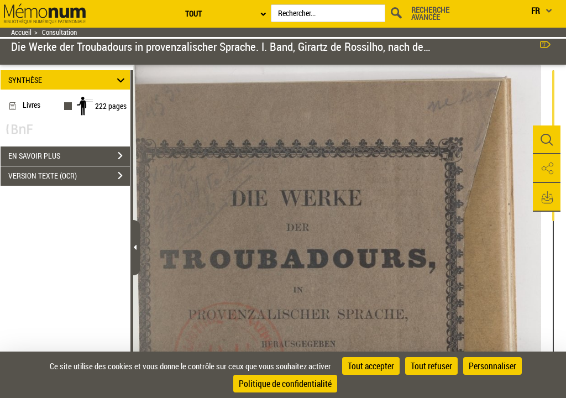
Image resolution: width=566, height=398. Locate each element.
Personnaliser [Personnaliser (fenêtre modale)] (492, 366)
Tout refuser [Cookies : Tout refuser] (431, 366)
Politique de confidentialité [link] (285, 384)
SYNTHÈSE (68, 80)
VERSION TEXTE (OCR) (69, 176)
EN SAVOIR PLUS (69, 156)
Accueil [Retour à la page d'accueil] (21, 32)
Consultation (59, 32)
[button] (546, 139)
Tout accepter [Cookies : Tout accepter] (371, 366)
